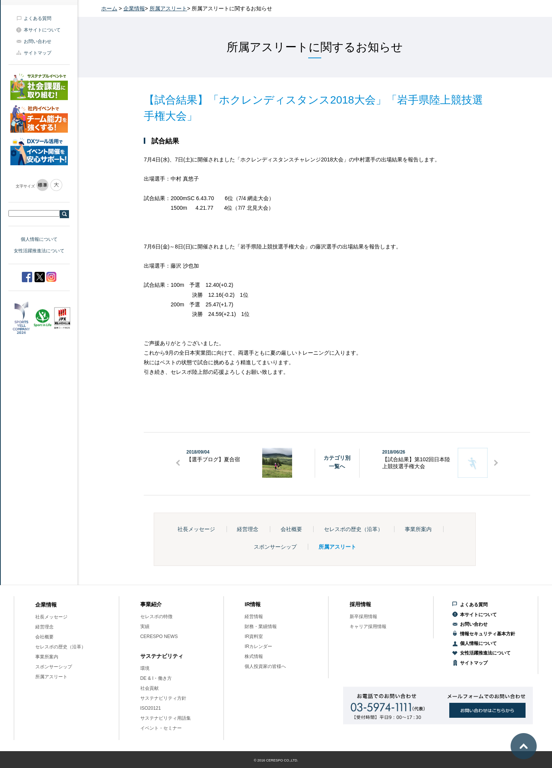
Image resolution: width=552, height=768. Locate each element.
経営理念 (247, 529)
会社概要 (291, 529)
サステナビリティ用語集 (165, 718)
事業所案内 (418, 529)
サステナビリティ (161, 656)
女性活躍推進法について (39, 250)
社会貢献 (149, 688)
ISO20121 (150, 708)
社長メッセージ (196, 529)
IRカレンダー (258, 646)
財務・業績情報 (261, 626)
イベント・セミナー (161, 728)
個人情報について (39, 239)
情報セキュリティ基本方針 (487, 633)
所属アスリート (168, 8)
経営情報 (254, 616)
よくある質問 (37, 18)
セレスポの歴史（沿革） (353, 529)
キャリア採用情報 (368, 626)
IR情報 (253, 604)
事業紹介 (151, 604)
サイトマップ (37, 53)
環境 (145, 668)
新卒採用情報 (363, 616)
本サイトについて (42, 30)
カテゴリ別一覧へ (337, 462)
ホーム (109, 8)
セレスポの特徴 (156, 616)
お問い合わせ (37, 41)
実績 (145, 626)
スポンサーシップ (275, 547)
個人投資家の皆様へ (265, 666)
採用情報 (360, 604)
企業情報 (134, 8)
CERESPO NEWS (159, 636)
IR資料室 (254, 636)
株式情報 (254, 656)
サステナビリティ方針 (163, 698)
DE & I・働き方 (156, 678)
